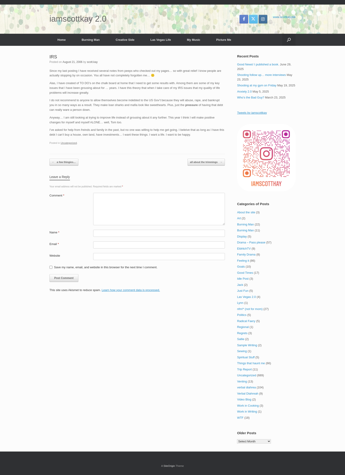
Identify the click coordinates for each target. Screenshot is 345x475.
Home (61, 39)
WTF (240, 417)
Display (242, 236)
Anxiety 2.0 (244, 91)
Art (239, 218)
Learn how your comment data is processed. (131, 290)
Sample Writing (247, 345)
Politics (241, 315)
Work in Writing (247, 411)
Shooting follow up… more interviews (261, 75)
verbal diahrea (246, 387)
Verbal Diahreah (247, 393)
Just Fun (242, 290)
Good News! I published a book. (258, 64)
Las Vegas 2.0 (246, 297)
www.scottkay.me (284, 17)
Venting (242, 381)
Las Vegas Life (160, 39)
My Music (193, 39)
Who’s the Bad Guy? (250, 97)
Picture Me (223, 39)
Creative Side (125, 39)
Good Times (245, 272)
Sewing (242, 351)
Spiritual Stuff (246, 357)
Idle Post (243, 278)
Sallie (240, 339)
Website (54, 255)
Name (54, 232)
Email (54, 244)
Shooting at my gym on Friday (256, 85)
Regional (243, 327)
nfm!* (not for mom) (250, 309)
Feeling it (243, 260)
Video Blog (244, 399)
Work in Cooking (248, 405)
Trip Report (244, 369)
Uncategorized (69, 143)
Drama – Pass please (251, 242)
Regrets (242, 333)
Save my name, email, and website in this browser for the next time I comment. (105, 267)
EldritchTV (244, 248)
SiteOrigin (169, 466)
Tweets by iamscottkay (252, 112)
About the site (246, 212)
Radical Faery (246, 321)
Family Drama (246, 254)
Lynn (240, 303)
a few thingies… (64, 162)
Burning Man (91, 39)
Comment (56, 195)
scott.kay (92, 62)
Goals (241, 266)
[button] (289, 40)
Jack (240, 285)
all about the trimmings (206, 162)
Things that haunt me (251, 363)
